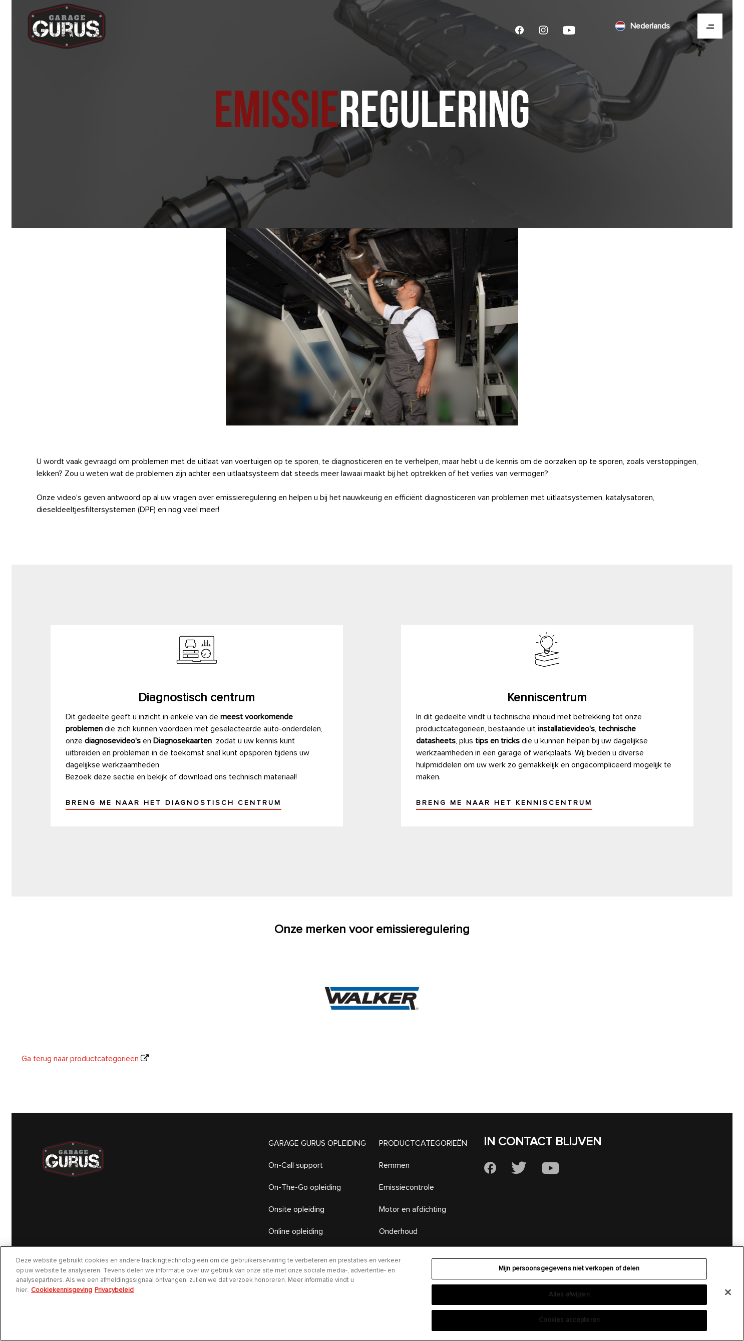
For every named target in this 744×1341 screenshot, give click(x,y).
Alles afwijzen (569, 1294)
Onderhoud (398, 1231)
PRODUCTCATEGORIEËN (423, 1143)
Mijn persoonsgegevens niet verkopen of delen (569, 1268)
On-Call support (295, 1165)
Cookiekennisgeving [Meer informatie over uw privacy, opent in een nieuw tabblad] (61, 1290)
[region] (372, 1293)
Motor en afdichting (412, 1209)
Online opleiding (295, 1231)
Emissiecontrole (406, 1187)
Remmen (394, 1165)
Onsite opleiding (296, 1209)
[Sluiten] (728, 1292)
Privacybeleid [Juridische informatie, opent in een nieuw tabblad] (114, 1290)
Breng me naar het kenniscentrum (504, 802)
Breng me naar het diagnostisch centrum (173, 802)
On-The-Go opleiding (304, 1187)
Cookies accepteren (569, 1320)
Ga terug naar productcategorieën (80, 1059)
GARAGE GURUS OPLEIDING (317, 1143)
